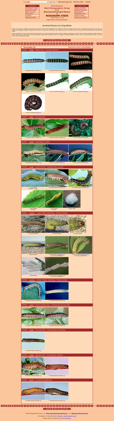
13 (30, 43)
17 (42, 43)
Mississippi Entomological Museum (56, 413)
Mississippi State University (80, 413)
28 (74, 43)
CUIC (85, 70)
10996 (31, 50)
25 (65, 43)
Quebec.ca (60, 254)
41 (112, 43)
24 (63, 43)
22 (57, 43)
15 (36, 43)
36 (98, 43)
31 (83, 43)
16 (39, 43)
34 (92, 43)
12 (27, 43)
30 (80, 43)
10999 (31, 142)
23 (60, 43)
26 (68, 43)
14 (33, 43)
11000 (31, 167)
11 (25, 43)
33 (89, 43)
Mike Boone (68, 418)
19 (48, 43)
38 (103, 43)
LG (40, 70)
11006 (31, 305)
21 (54, 43)
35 (95, 43)
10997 (31, 117)
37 (101, 43)
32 (86, 43)
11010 (31, 380)
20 (51, 43)
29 (77, 43)
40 (109, 43)
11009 (31, 355)
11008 (31, 330)
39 (106, 43)
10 (22, 43)
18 (45, 43)
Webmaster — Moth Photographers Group (67, 416)
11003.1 (32, 213)
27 (71, 43)
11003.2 (32, 280)
